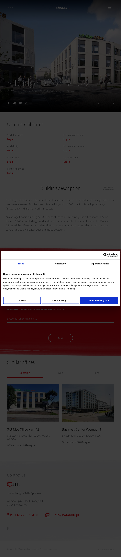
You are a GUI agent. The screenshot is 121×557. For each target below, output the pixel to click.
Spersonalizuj (60, 300)
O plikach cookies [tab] (100, 263)
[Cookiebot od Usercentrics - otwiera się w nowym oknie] (105, 255)
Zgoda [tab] (21, 263)
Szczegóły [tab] (60, 263)
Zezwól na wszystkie (99, 300)
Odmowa (21, 300)
